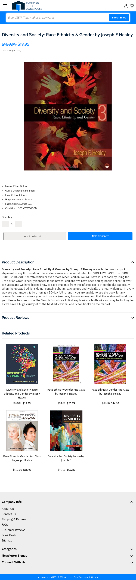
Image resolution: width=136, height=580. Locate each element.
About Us (8, 509)
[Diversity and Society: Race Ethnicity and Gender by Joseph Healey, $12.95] (22, 364)
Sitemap (7, 540)
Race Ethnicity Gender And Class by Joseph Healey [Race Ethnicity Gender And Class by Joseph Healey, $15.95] (22, 458)
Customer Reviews (13, 530)
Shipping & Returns (14, 519)
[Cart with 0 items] (132, 6)
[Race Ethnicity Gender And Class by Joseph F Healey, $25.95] (66, 364)
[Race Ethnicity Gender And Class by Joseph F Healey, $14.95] (110, 364)
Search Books (119, 17)
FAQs (5, 524)
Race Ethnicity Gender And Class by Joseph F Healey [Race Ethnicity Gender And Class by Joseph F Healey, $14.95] (110, 391)
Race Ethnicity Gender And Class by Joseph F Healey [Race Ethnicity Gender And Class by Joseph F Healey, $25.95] (66, 391)
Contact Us (9, 514)
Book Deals (9, 535)
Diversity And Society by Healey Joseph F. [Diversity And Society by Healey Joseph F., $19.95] (66, 458)
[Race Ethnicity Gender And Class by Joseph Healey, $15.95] (22, 430)
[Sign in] (126, 6)
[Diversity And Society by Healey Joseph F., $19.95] (66, 430)
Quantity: (7, 217)
